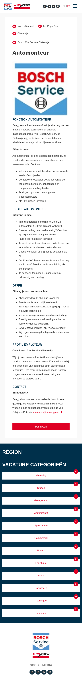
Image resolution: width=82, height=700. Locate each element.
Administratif (41, 513)
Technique (41, 600)
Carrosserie (41, 588)
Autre (41, 575)
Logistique (41, 563)
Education (40, 613)
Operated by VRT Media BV (42, 683)
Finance (41, 550)
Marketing (41, 475)
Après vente (40, 525)
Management (41, 500)
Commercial (40, 538)
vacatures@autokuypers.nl (47, 412)
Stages (41, 488)
